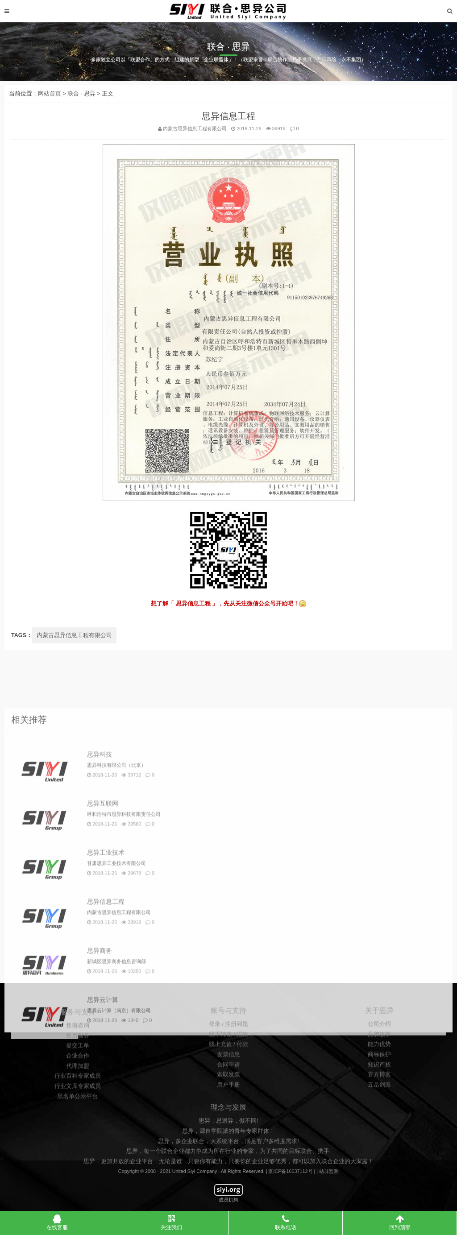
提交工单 (77, 1124)
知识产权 (379, 1134)
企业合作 (77, 1134)
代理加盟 (77, 1144)
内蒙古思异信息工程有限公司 (74, 645)
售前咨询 (77, 1104)
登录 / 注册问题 (229, 1094)
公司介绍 (379, 1094)
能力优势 (379, 1114)
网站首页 (49, 103)
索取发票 (228, 1144)
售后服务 (77, 1114)
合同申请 (228, 1134)
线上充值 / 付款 (229, 1114)
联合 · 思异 (81, 103)
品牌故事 (379, 1104)
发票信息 (228, 1124)
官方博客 (379, 1144)
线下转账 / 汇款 (229, 1104)
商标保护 (379, 1124)
